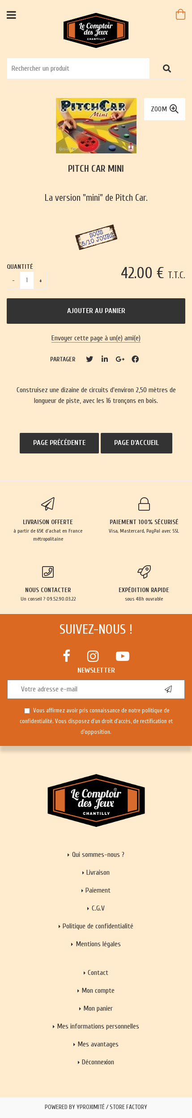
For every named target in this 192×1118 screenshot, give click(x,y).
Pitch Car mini (96, 169)
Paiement (98, 890)
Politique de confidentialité (98, 926)
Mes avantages (98, 1044)
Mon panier (98, 1008)
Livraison (98, 872)
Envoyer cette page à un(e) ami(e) (96, 338)
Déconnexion (98, 1062)
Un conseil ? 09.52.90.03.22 (48, 583)
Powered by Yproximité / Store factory (96, 1107)
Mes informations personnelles (98, 1026)
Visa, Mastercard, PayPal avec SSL (144, 515)
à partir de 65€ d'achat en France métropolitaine (48, 519)
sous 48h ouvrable (144, 583)
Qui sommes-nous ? (98, 855)
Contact (98, 973)
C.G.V (98, 908)
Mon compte (98, 991)
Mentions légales (98, 944)
